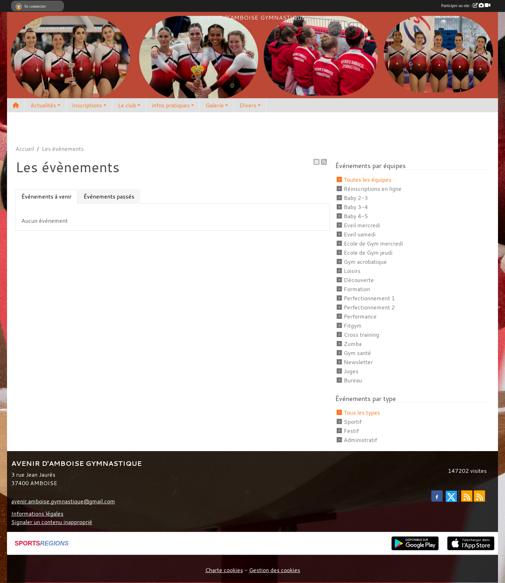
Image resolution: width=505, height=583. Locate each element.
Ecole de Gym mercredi (373, 243)
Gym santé (357, 353)
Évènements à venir (46, 196)
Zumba (353, 344)
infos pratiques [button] (171, 105)
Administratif (360, 440)
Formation (357, 289)
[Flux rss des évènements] (479, 496)
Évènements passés (108, 196)
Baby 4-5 (356, 216)
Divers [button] (248, 105)
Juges (351, 371)
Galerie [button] (215, 105)
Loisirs (352, 271)
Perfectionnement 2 (369, 307)
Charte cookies (224, 570)
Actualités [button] (43, 105)
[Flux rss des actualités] (466, 496)
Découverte (359, 280)
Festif (351, 431)
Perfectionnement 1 (369, 298)
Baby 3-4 (356, 207)
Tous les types (362, 412)
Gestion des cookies (274, 570)
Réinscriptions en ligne (373, 189)
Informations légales (37, 513)
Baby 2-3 (356, 198)
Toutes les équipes (367, 179)
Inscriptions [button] (87, 105)
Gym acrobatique (365, 262)
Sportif (353, 421)
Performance (360, 316)
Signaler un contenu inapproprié (51, 522)
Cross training (361, 335)
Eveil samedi (360, 234)
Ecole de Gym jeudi (368, 252)
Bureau (353, 380)
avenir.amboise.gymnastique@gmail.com (63, 501)
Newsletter (358, 362)
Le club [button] (127, 105)
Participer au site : (465, 5)
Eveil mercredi (362, 225)
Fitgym (353, 325)
